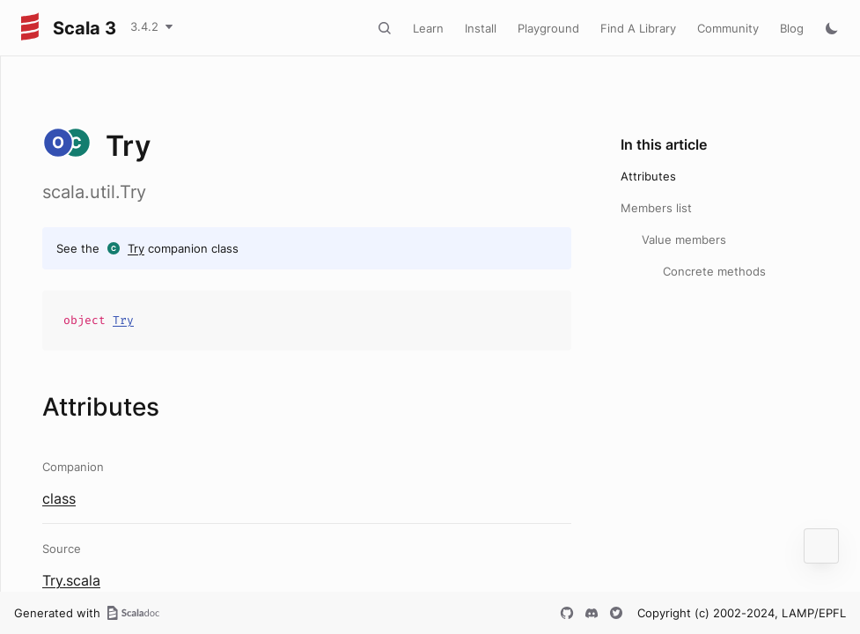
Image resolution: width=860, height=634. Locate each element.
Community (728, 28)
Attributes (648, 176)
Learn (428, 28)
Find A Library (638, 28)
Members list (656, 208)
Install (480, 28)
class (59, 498)
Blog (792, 28)
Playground (548, 28)
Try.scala (71, 580)
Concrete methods (714, 271)
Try (136, 248)
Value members (684, 239)
